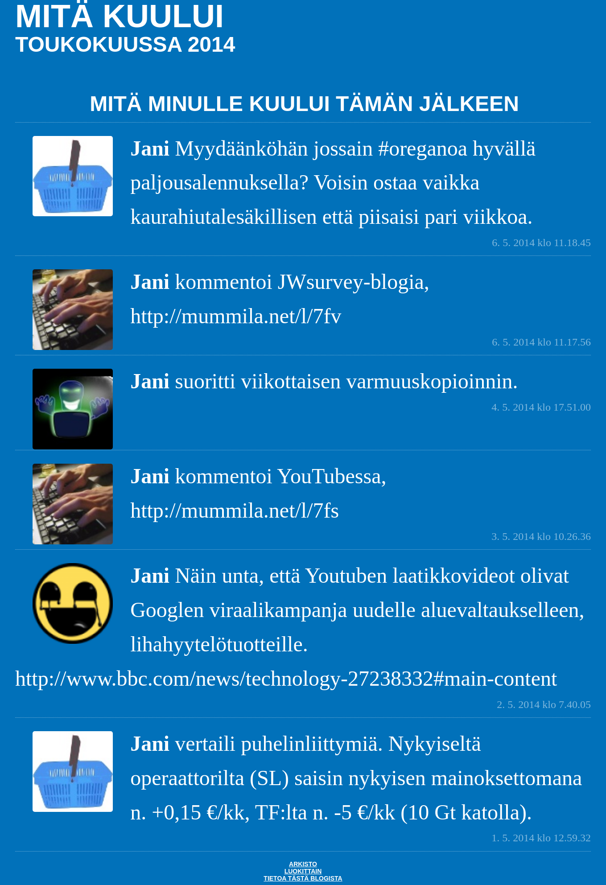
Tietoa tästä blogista (303, 878)
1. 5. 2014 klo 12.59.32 (541, 838)
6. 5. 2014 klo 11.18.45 (541, 242)
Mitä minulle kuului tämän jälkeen (304, 103)
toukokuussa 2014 (125, 44)
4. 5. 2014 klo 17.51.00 (541, 407)
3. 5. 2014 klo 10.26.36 (541, 536)
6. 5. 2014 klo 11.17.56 (541, 342)
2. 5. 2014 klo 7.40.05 (544, 704)
